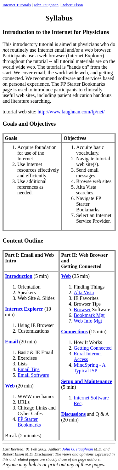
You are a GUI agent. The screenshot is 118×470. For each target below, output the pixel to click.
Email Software (33, 375)
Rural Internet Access (88, 356)
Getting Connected (92, 348)
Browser (82, 309)
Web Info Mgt (88, 321)
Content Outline (23, 240)
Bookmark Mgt (89, 315)
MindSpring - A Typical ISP (89, 367)
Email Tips (29, 369)
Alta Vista (84, 292)
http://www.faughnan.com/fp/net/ (71, 111)
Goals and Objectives (29, 123)
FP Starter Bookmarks (29, 421)
